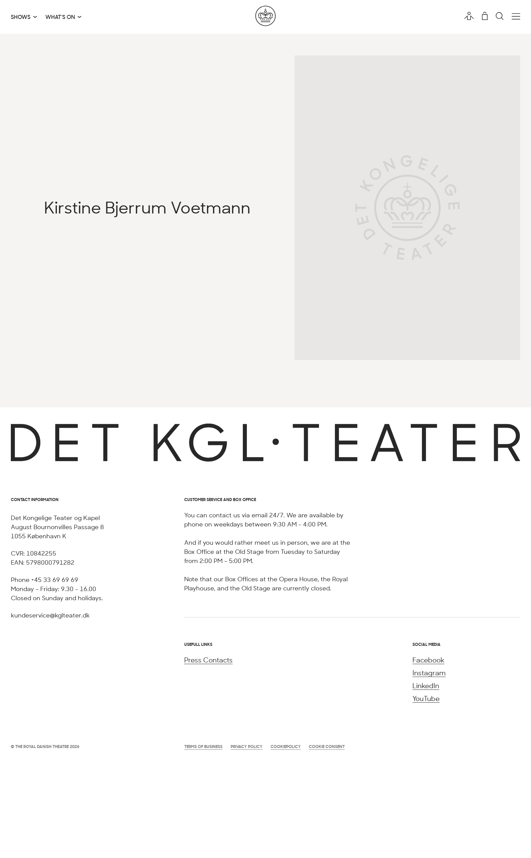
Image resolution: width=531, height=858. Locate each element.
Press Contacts (208, 659)
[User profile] (469, 16)
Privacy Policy (246, 746)
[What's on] (63, 17)
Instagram (429, 672)
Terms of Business (203, 746)
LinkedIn (425, 685)
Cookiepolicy (286, 746)
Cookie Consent (327, 746)
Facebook (428, 659)
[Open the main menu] (516, 16)
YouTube (426, 698)
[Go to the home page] (265, 17)
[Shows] (24, 17)
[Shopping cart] (485, 16)
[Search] (500, 16)
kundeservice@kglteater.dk (50, 615)
